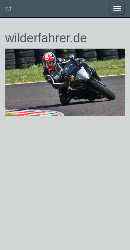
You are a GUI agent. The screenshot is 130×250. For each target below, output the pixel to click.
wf (8, 8)
